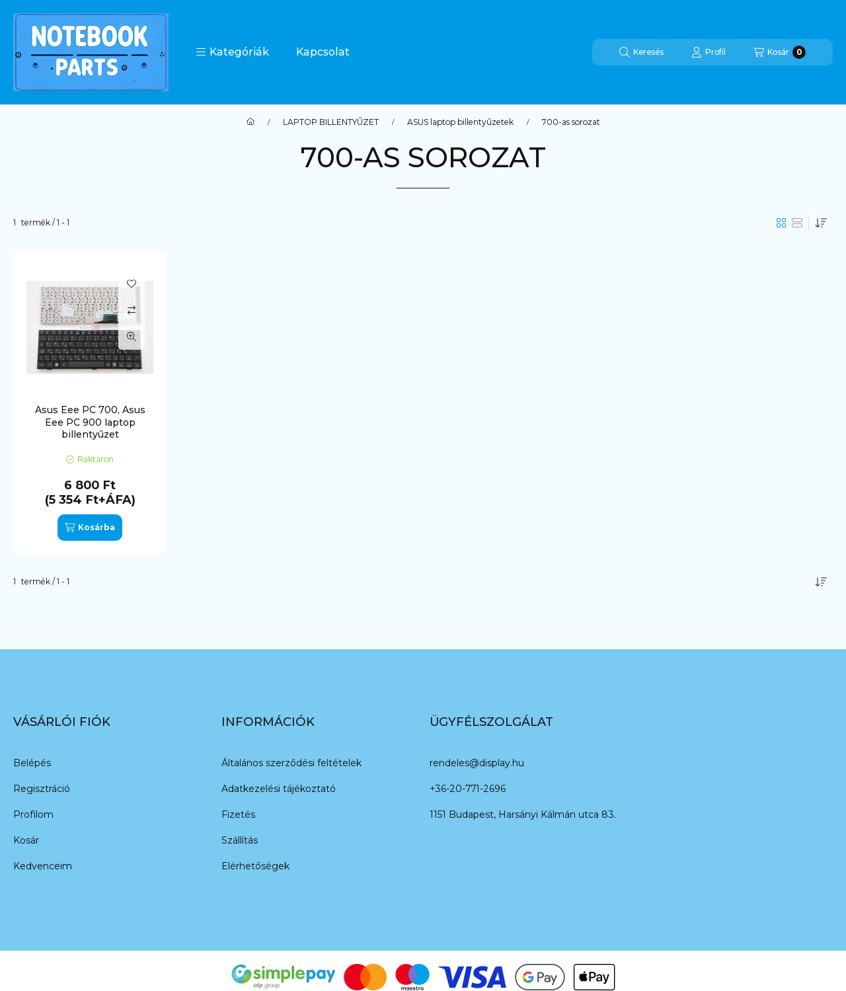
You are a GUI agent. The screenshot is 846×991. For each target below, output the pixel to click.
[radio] (797, 223)
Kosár (26, 840)
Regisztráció (41, 789)
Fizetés (238, 814)
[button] (232, 52)
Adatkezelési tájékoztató (278, 789)
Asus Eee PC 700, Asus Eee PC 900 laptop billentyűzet (90, 422)
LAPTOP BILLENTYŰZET (331, 122)
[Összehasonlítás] (131, 310)
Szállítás (239, 840)
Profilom (33, 814)
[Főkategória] (250, 122)
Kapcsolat (323, 52)
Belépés (32, 763)
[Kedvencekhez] (131, 283)
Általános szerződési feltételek (291, 763)
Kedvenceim (42, 866)
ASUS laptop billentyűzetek (460, 122)
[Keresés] (641, 52)
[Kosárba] (90, 527)
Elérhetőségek (255, 866)
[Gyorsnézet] (131, 336)
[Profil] (708, 52)
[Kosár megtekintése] (779, 52)
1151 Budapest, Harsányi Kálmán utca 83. (523, 814)
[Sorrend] (821, 223)
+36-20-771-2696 (468, 789)
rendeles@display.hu (477, 763)
